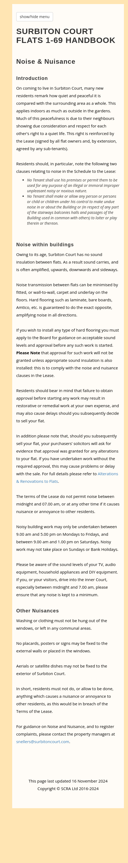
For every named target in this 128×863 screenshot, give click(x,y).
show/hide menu (35, 16)
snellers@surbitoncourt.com (42, 741)
